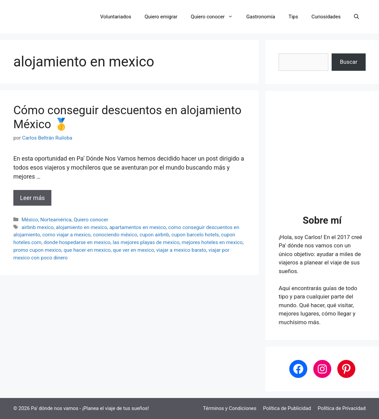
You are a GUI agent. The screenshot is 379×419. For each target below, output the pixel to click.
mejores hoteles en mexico (212, 242)
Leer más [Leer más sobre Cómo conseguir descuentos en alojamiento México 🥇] (32, 197)
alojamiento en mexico (81, 227)
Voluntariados (115, 17)
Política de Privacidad (342, 408)
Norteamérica (55, 220)
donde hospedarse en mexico (77, 242)
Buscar (349, 61)
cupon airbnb (154, 235)
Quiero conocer (215, 17)
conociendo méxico (115, 235)
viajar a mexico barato (181, 250)
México (29, 220)
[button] (356, 17)
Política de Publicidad (287, 408)
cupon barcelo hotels (195, 235)
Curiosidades (326, 17)
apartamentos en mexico (137, 227)
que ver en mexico (133, 250)
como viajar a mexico (66, 235)
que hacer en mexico (87, 250)
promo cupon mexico (37, 250)
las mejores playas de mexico (146, 242)
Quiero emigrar (160, 17)
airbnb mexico (37, 227)
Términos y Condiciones (230, 408)
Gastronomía (260, 17)
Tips (293, 17)
